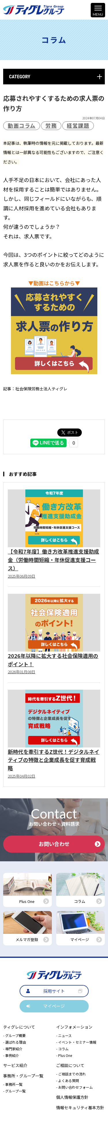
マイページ (54, 1006)
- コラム (62, 1048)
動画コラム (21, 125)
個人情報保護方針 (72, 1097)
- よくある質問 (67, 1080)
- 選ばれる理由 (14, 1042)
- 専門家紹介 (12, 1048)
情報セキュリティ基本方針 (80, 1107)
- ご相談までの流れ (71, 1073)
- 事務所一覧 (12, 1084)
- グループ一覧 (14, 1090)
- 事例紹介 (11, 1055)
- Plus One (64, 1055)
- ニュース (64, 1035)
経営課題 (78, 125)
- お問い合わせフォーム (74, 1087)
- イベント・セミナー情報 (76, 1042)
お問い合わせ (70, 843)
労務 (51, 125)
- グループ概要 (14, 1035)
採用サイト (54, 991)
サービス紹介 (15, 1065)
